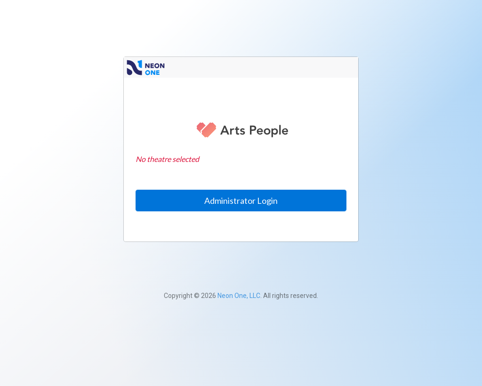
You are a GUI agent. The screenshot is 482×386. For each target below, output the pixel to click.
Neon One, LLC (238, 295)
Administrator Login (241, 200)
